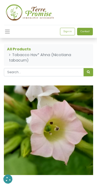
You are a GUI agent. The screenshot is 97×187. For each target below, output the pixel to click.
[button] (7, 179)
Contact (84, 31)
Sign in (67, 31)
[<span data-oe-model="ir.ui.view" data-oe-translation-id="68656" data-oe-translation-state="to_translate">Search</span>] (88, 72)
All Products (19, 49)
